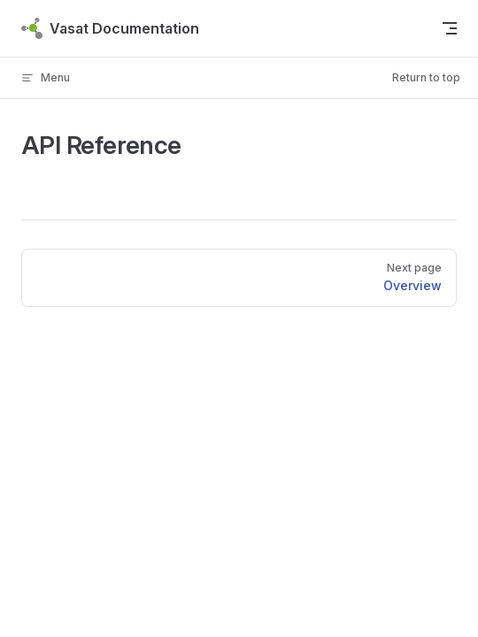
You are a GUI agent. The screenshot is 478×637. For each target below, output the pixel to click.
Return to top (426, 77)
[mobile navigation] (449, 28)
